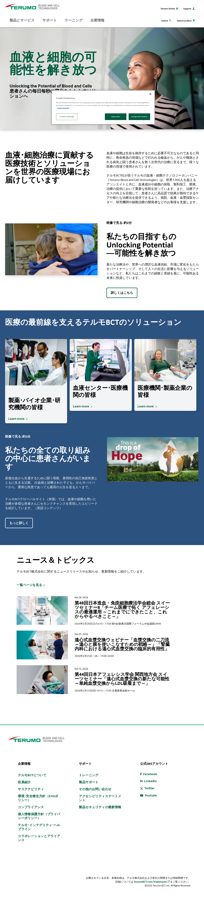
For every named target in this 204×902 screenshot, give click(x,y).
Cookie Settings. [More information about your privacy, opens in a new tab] (63, 108)
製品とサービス (22, 20)
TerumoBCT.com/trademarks (150, 881)
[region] (103, 107)
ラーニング (74, 20)
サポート (49, 20)
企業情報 (97, 20)
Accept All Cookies (139, 116)
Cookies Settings (67, 116)
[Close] (150, 93)
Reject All (115, 116)
